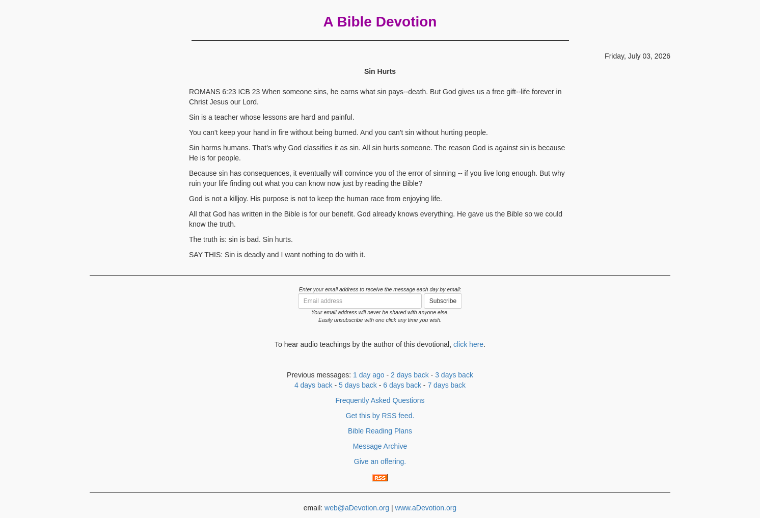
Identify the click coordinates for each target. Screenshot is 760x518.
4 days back (313, 385)
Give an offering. (380, 461)
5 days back (358, 385)
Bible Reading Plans (380, 431)
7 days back (446, 385)
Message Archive (380, 446)
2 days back (410, 375)
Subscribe (442, 301)
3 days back (454, 375)
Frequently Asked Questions (379, 400)
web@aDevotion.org (356, 508)
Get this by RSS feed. (380, 416)
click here (468, 344)
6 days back (402, 385)
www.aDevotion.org (426, 508)
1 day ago (369, 375)
